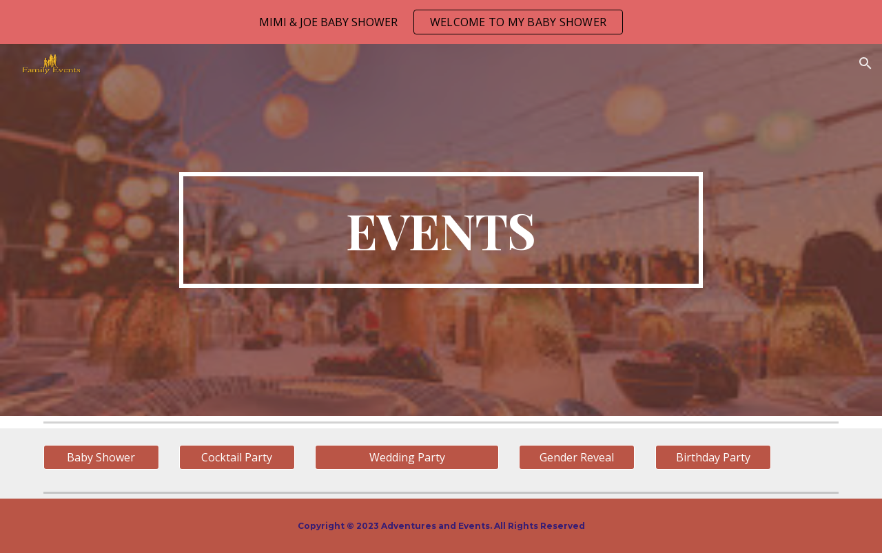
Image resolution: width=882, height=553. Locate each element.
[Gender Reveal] (577, 457)
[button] (865, 63)
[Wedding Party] (407, 457)
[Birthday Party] (713, 457)
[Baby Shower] (101, 457)
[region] (441, 22)
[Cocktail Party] (237, 457)
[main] (441, 230)
